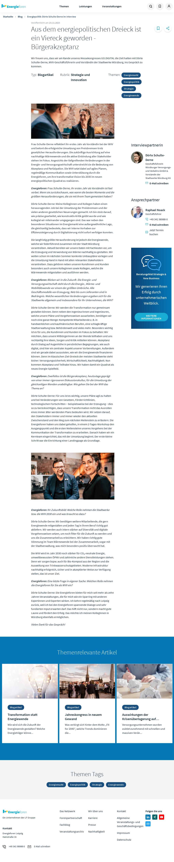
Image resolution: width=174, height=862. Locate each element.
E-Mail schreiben (157, 183)
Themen (64, 6)
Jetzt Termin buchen (154, 232)
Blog (20, 16)
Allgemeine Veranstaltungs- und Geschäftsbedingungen (130, 822)
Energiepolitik (131, 81)
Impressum (123, 833)
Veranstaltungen (111, 6)
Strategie (129, 88)
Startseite (8, 16)
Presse (92, 824)
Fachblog (65, 824)
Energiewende (131, 95)
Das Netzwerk (67, 811)
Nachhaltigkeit (96, 831)
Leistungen (85, 6)
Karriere (93, 818)
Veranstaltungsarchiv (72, 831)
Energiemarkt (131, 75)
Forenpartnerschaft (71, 818)
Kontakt (121, 811)
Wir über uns (95, 811)
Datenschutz (124, 839)
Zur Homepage (22, 6)
